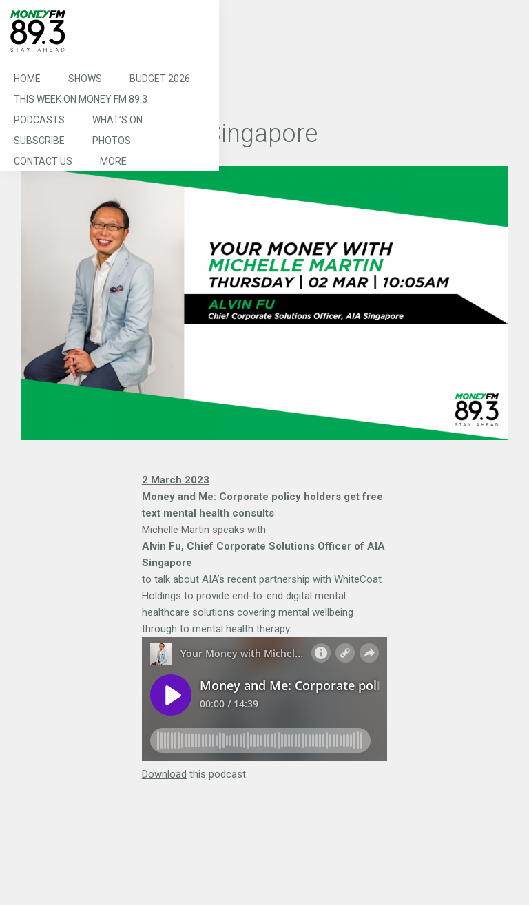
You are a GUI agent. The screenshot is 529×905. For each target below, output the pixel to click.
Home (27, 78)
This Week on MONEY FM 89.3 (80, 99)
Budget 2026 (159, 78)
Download (164, 774)
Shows (85, 78)
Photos (111, 140)
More (113, 161)
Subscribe (39, 140)
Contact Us (43, 161)
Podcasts (39, 119)
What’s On (117, 119)
